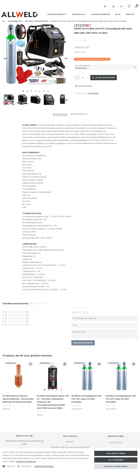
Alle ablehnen (115, 460)
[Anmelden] (105, 6)
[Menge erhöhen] (83, 77)
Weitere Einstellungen (44, 466)
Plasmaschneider (100, 14)
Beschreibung (60, 114)
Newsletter (115, 443)
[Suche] (121, 6)
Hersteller (78, 14)
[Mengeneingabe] (77, 77)
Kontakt (130, 14)
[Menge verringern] (87, 77)
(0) (85, 40)
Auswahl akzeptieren (115, 466)
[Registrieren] (114, 6)
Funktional (26, 466)
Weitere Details (78, 114)
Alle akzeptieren (116, 453)
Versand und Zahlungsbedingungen (70, 447)
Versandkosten (93, 93)
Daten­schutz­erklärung (26, 461)
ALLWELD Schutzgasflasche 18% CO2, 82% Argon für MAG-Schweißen (86, 399)
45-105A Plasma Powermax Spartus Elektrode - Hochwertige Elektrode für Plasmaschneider (18, 399)
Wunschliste (84, 86)
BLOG (118, 14)
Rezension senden (83, 343)
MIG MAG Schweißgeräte (36, 21)
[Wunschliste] (129, 6)
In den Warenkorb (103, 78)
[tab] (60, 114)
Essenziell (11, 466)
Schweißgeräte (56, 14)
